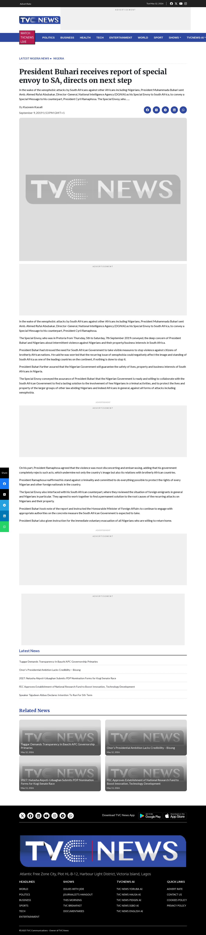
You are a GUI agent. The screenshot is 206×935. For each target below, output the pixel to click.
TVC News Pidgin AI (129, 900)
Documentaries (73, 911)
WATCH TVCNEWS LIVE (27, 37)
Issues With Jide (73, 889)
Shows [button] (174, 37)
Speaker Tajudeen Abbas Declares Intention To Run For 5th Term (55, 695)
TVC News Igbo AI (128, 905)
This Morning (72, 900)
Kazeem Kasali (32, 107)
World (143, 37)
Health (85, 37)
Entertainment (120, 37)
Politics (48, 37)
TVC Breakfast (72, 905)
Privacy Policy (176, 905)
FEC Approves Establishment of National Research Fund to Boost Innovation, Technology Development (77, 686)
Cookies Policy (177, 900)
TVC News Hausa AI (129, 894)
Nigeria (58, 58)
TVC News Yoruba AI (129, 889)
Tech (100, 37)
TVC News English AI (130, 911)
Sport (158, 37)
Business (67, 37)
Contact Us (174, 894)
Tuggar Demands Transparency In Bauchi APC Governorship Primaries (58, 661)
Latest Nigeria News (34, 58)
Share (4, 472)
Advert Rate (25, 4)
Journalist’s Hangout (78, 894)
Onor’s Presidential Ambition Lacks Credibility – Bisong (50, 669)
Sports (23, 905)
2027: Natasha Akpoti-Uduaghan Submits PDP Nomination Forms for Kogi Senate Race (67, 678)
